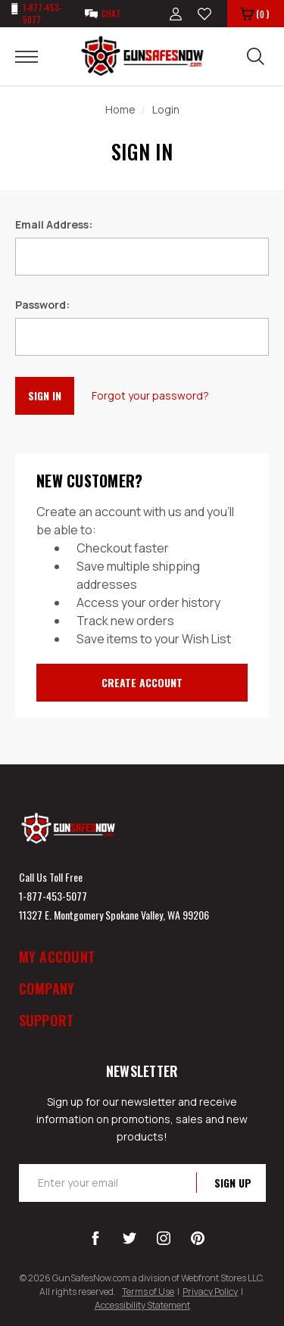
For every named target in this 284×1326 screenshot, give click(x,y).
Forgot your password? (150, 395)
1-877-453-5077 (53, 896)
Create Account (142, 682)
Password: (42, 304)
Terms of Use (148, 1291)
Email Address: (53, 224)
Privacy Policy (210, 1291)
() (254, 15)
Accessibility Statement (142, 1305)
